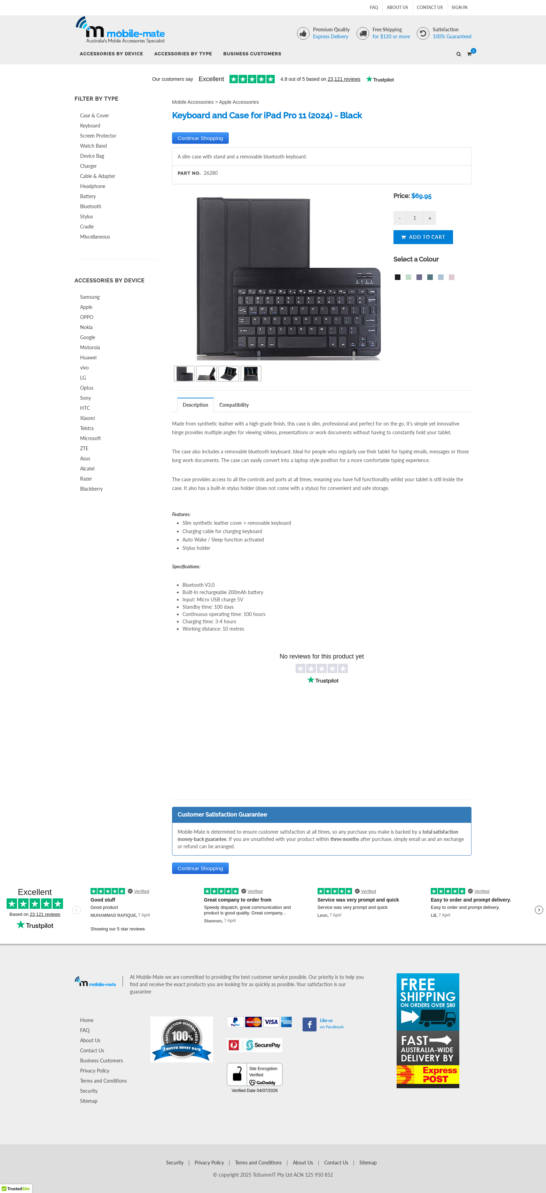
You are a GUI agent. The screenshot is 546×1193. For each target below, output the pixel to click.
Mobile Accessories (193, 102)
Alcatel (87, 468)
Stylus (86, 216)
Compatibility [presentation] (234, 405)
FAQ (374, 7)
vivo (84, 368)
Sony (85, 398)
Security (89, 1091)
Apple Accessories (239, 102)
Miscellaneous (95, 237)
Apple (86, 307)
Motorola (90, 347)
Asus (85, 458)
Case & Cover (94, 115)
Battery (88, 196)
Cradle (87, 226)
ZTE (84, 448)
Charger (88, 166)
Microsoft (90, 438)
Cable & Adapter (97, 176)
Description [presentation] (195, 405)
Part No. (189, 173)
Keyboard (90, 125)
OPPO (86, 317)
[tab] (195, 405)
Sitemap (89, 1101)
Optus (86, 388)
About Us (397, 7)
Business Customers (101, 1060)
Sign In (459, 7)
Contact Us (430, 7)
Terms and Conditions (103, 1081)
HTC (85, 408)
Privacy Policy (94, 1071)
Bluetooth (90, 206)
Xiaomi (87, 418)
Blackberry (91, 489)
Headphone (92, 186)
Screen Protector (98, 136)
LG (83, 378)
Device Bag (92, 156)
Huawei (88, 357)
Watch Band (93, 146)
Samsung (90, 297)
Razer (86, 479)
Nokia (86, 327)
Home (86, 1020)
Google (87, 337)
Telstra (87, 428)
